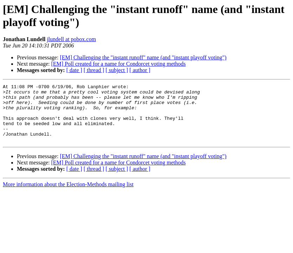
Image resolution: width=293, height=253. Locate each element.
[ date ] (74, 70)
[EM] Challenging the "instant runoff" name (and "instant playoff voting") (143, 57)
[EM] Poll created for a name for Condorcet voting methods (118, 64)
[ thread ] (94, 70)
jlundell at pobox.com (71, 39)
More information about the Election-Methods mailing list (68, 196)
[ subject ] (117, 70)
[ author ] (140, 70)
